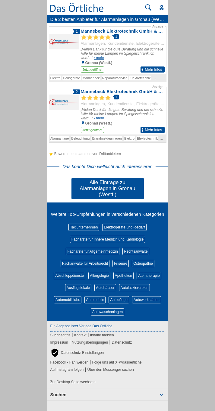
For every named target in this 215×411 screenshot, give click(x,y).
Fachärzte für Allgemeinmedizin (92, 251)
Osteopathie (143, 263)
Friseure (120, 263)
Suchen (58, 394)
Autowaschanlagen (107, 312)
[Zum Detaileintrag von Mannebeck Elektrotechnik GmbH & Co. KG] (107, 49)
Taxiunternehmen (84, 227)
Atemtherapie (149, 275)
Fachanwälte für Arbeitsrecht (85, 263)
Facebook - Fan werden (69, 362)
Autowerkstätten (147, 300)
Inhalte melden (102, 335)
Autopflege (118, 300)
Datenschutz (122, 342)
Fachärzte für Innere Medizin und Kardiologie (107, 239)
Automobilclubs (67, 300)
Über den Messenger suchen (110, 369)
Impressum (59, 342)
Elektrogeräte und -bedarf (124, 227)
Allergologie (99, 275)
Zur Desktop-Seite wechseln (73, 382)
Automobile (95, 300)
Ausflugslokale (78, 288)
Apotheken (123, 275)
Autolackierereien (135, 288)
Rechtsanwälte (136, 251)
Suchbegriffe (60, 335)
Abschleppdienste (69, 275)
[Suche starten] (148, 7)
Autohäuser (105, 288)
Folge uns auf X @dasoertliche (116, 362)
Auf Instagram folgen (67, 369)
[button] (159, 7)
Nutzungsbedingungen (90, 342)
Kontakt (80, 335)
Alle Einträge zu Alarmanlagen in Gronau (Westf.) (107, 188)
